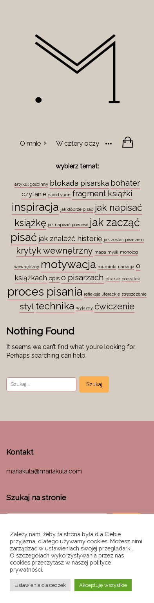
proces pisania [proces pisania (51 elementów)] (44, 291)
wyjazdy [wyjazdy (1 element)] (84, 307)
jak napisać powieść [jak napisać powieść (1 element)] (68, 224)
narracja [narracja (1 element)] (126, 266)
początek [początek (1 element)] (130, 278)
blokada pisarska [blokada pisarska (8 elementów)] (79, 183)
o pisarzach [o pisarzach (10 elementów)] (82, 277)
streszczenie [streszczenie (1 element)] (134, 294)
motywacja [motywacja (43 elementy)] (68, 264)
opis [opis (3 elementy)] (54, 278)
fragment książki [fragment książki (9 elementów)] (102, 193)
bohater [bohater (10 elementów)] (125, 183)
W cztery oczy (77, 143)
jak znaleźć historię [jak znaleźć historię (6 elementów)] (70, 238)
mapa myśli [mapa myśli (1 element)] (106, 252)
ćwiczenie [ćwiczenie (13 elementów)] (114, 306)
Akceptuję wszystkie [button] (103, 585)
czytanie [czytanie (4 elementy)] (34, 194)
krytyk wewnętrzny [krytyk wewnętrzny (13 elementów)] (54, 250)
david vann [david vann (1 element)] (59, 194)
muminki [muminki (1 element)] (107, 266)
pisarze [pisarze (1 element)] (112, 278)
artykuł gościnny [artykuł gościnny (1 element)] (31, 184)
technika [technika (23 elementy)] (55, 306)
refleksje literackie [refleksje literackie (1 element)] (102, 294)
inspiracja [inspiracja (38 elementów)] (35, 207)
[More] (108, 143)
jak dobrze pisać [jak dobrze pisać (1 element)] (76, 209)
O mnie (30, 143)
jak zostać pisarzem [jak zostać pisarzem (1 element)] (124, 239)
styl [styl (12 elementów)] (27, 306)
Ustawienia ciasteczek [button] (40, 585)
